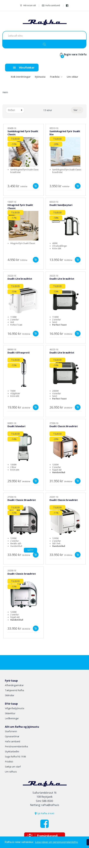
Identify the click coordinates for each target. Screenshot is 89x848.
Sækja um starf (13, 766)
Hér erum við (28, 5)
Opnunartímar (12, 736)
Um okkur (72, 76)
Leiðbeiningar (12, 718)
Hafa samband (51, 5)
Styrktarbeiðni (12, 751)
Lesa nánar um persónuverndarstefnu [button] (56, 842)
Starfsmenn (11, 731)
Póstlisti (9, 761)
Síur (75, 110)
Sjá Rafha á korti (44, 813)
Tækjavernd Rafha (14, 690)
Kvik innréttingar (21, 76)
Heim (5, 92)
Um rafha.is (11, 771)
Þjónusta (40, 76)
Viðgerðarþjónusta (14, 708)
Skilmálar (9, 695)
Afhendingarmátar (14, 685)
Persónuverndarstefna (16, 746)
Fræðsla (54, 76)
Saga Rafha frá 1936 (15, 756)
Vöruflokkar (23, 67)
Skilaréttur (10, 713)
